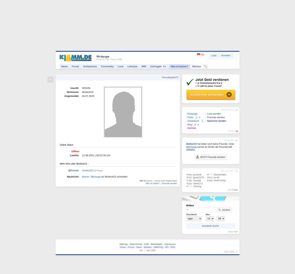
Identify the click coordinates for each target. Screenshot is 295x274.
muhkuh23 (88, 170)
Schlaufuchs (90, 66)
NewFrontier (220, 180)
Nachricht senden (216, 120)
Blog (189, 124)
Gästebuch (193, 120)
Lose (120, 66)
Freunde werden (169, 183)
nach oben (229, 251)
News (64, 66)
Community (107, 66)
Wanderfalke (220, 174)
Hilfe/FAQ (158, 247)
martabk (197, 180)
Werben (196, 66)
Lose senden (214, 113)
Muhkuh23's (227, 110)
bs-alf (216, 177)
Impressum (170, 244)
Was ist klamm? (179, 66)
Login (213, 55)
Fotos (190, 117)
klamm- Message (91, 176)
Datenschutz (136, 244)
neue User (233, 231)
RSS (173, 247)
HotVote (191, 128)
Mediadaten (157, 244)
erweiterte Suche (210, 226)
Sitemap (123, 244)
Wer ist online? (153, 183)
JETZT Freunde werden (210, 156)
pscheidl (197, 174)
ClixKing (197, 186)
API (167, 247)
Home (123, 247)
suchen (224, 209)
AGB (146, 244)
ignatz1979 (198, 177)
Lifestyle (132, 66)
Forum (75, 66)
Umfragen (158, 66)
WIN (144, 66)
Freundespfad (170, 77)
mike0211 (198, 183)
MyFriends (191, 147)
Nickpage (192, 113)
